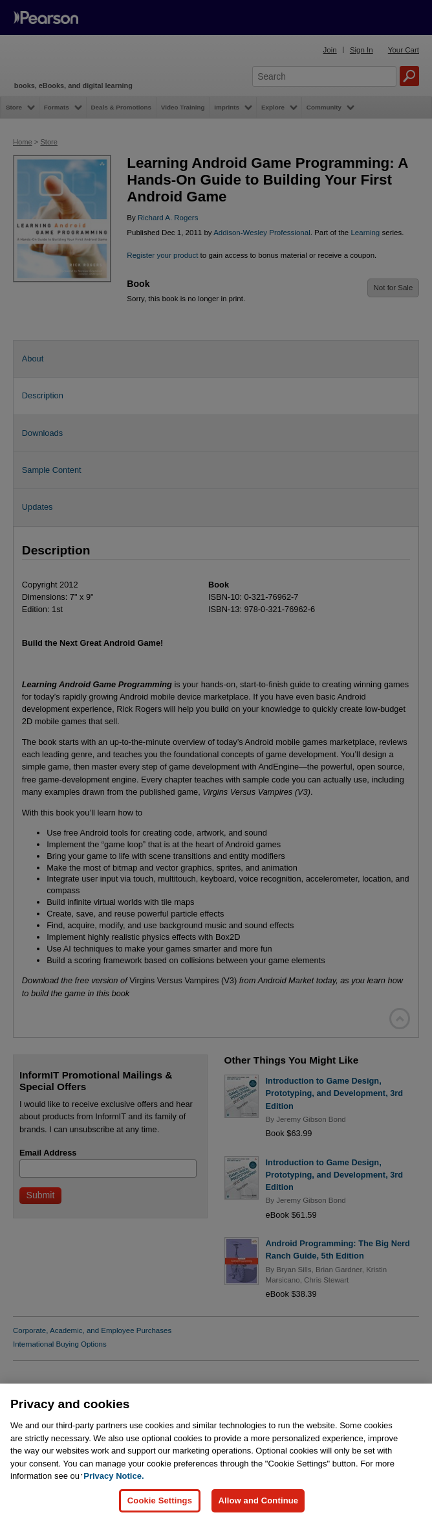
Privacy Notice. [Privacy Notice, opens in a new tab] (113, 1488)
